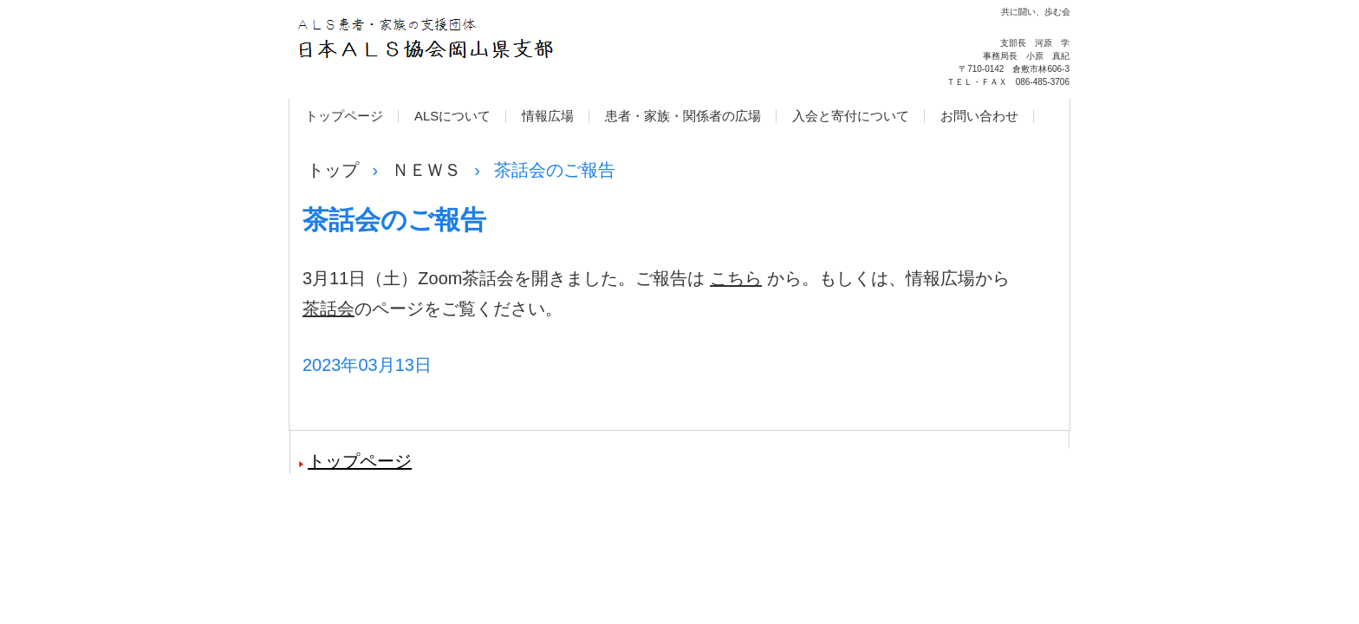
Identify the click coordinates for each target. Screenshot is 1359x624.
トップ (333, 169)
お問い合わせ (979, 115)
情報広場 (548, 115)
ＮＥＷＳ (426, 169)
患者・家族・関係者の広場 (683, 115)
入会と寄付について (850, 115)
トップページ (344, 115)
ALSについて (452, 115)
